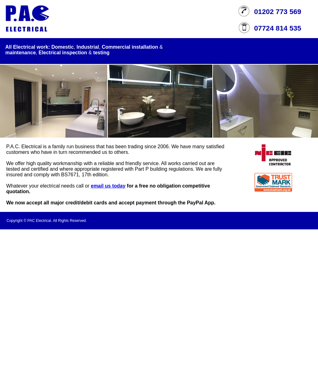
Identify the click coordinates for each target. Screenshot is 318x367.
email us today (108, 185)
